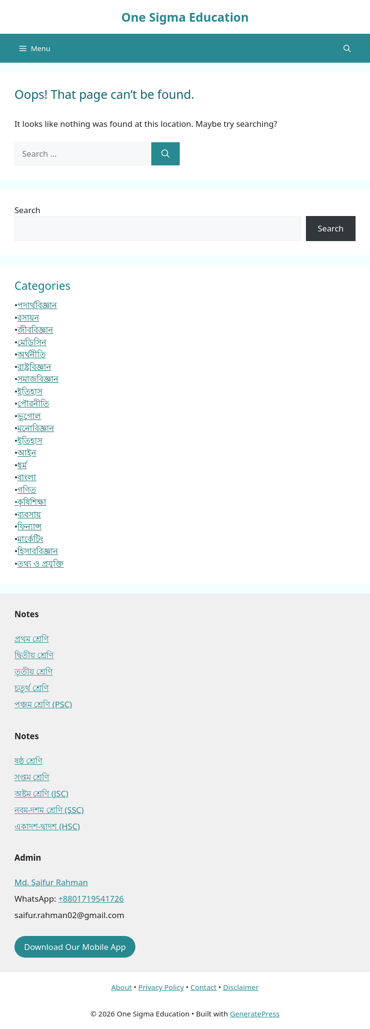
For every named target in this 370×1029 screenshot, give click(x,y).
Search (27, 210)
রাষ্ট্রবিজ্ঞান (34, 366)
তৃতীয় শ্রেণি (33, 671)
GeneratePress (254, 1013)
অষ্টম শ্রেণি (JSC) (41, 793)
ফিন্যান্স (29, 526)
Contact (203, 987)
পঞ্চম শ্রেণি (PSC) (43, 704)
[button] (347, 48)
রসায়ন (28, 317)
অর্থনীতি (31, 354)
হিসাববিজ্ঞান (37, 550)
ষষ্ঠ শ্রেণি (28, 760)
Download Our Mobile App (75, 946)
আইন (26, 452)
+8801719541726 (91, 898)
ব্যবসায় (29, 514)
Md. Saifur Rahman (51, 882)
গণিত (26, 489)
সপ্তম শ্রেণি (31, 777)
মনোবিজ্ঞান (35, 427)
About (121, 987)
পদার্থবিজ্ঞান (37, 305)
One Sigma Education (185, 17)
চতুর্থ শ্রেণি (31, 687)
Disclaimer (241, 987)
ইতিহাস (29, 391)
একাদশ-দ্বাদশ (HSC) (47, 826)
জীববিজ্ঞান (35, 329)
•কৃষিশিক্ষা (30, 501)
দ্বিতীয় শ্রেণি (33, 655)
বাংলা (26, 477)
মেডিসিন (31, 342)
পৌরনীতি (33, 403)
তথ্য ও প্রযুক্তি (40, 563)
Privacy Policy (161, 987)
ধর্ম (21, 465)
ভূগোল (29, 415)
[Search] (165, 153)
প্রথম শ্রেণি (31, 638)
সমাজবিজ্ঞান (37, 378)
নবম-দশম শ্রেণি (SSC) (49, 809)
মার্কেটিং (30, 538)
